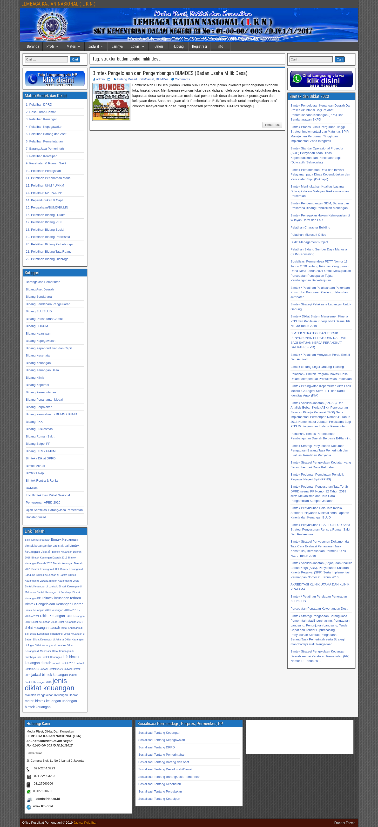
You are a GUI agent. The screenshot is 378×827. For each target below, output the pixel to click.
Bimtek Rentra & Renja (42, 480)
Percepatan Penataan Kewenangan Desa (319, 608)
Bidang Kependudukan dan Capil (49, 348)
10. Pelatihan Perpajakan (43, 171)
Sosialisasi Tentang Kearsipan (159, 798)
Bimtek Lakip (35, 473)
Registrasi (199, 46)
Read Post (272, 125)
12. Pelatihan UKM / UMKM (45, 185)
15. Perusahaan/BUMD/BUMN (47, 207)
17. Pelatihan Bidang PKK (44, 222)
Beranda (33, 46)
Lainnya (117, 46)
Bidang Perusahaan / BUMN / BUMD (51, 414)
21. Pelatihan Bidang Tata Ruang (49, 251)
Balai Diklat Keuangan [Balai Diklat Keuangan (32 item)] (37, 539)
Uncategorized (36, 517)
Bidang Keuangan (38, 363)
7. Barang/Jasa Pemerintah (45, 148)
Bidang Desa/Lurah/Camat (135, 79)
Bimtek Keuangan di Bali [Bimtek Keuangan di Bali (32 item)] (45, 569)
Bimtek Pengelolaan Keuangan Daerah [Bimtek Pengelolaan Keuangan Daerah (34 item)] (54, 604)
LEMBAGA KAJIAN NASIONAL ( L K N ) (58, 4)
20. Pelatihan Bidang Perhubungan (50, 244)
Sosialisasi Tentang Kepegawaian (161, 740)
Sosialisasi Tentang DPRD (156, 747)
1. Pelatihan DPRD (39, 104)
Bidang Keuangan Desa (42, 370)
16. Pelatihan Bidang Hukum (46, 215)
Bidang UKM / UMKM (41, 451)
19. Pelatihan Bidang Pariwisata (48, 237)
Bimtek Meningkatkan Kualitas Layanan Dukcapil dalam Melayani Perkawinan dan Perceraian (319, 191)
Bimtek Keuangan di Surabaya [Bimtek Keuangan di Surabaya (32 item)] (54, 592)
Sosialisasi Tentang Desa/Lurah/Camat (165, 769)
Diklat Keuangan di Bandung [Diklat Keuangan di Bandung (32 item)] (46, 633)
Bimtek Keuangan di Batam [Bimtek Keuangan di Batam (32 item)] (51, 574)
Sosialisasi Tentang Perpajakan (160, 791)
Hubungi (178, 46)
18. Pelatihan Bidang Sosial (45, 229)
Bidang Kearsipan (38, 333)
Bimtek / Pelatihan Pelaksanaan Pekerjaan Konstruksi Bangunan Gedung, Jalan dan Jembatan (320, 292)
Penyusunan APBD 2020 (43, 502)
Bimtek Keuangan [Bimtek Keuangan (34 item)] (64, 539)
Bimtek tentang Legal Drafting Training (317, 367)
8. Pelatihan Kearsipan (41, 156)
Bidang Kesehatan (38, 355)
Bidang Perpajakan (39, 407)
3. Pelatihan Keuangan (42, 119)
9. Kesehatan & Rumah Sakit (46, 163)
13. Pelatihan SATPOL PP (44, 193)
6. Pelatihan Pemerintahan (44, 141)
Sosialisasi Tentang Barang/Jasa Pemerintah (169, 777)
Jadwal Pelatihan (85, 822)
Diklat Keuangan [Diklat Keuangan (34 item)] (52, 616)
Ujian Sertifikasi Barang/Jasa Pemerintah (54, 510)
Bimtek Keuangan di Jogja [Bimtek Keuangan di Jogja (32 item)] (64, 580)
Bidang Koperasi (37, 385)
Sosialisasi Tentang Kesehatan (159, 784)
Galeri (159, 46)
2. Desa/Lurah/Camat (41, 112)
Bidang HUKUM (37, 326)
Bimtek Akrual (35, 466)
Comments (182, 79)
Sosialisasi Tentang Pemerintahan (162, 754)
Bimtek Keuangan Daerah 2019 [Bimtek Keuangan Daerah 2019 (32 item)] (49, 557)
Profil (50, 46)
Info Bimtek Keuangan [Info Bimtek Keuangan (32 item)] (49, 657)
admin (100, 79)
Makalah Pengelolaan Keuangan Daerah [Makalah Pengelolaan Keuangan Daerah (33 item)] (52, 695)
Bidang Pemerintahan (41, 392)
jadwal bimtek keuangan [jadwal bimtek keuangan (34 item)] (49, 675)
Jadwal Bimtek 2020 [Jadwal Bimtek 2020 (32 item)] (51, 668)
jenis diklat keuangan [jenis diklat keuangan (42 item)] (49, 684)
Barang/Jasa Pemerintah (43, 282)
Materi (71, 46)
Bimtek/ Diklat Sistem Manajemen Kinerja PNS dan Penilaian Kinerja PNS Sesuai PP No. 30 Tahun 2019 (320, 321)
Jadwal (93, 46)
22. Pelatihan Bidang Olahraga (47, 259)
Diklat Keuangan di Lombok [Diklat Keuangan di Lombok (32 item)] (50, 645)
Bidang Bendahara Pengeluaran (48, 304)
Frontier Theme (344, 823)
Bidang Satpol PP (38, 443)
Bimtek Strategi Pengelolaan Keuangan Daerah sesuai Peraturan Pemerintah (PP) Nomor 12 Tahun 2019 (319, 656)
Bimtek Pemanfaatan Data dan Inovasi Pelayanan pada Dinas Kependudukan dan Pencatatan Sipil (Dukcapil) (320, 174)
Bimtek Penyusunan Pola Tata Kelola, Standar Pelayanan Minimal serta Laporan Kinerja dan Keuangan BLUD (319, 512)
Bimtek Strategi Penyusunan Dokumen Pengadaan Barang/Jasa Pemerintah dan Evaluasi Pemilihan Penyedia (319, 450)
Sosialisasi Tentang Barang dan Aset (163, 762)
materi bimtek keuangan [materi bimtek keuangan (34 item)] (43, 701)
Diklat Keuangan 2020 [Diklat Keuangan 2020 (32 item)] (44, 621)
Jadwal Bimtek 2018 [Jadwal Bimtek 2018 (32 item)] (63, 663)
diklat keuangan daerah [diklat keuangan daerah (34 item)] (42, 628)
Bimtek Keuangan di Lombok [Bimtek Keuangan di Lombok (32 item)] (41, 586)
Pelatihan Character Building (310, 227)
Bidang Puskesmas (39, 429)
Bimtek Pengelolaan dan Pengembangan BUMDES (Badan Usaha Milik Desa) (169, 73)
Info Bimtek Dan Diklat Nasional (48, 495)
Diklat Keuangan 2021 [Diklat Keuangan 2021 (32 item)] (70, 621)
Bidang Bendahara (39, 296)
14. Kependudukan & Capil (44, 200)
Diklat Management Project (309, 242)
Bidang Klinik (35, 377)
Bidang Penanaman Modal (44, 399)
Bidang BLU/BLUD (39, 311)
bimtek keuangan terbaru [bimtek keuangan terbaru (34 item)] (62, 598)
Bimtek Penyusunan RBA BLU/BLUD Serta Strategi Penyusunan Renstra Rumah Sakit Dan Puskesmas (320, 529)
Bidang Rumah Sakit (40, 436)
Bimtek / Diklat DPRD (41, 458)
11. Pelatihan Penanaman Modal (48, 178)
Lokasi (135, 46)
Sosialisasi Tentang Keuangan (159, 732)
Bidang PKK (34, 422)
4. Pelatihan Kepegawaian (44, 126)
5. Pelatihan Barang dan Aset (46, 134)
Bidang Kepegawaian (40, 341)
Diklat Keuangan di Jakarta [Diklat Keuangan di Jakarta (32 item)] (48, 639)
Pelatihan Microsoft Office (308, 234)
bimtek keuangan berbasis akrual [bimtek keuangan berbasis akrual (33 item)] (46, 545)
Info (220, 46)
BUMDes (162, 79)
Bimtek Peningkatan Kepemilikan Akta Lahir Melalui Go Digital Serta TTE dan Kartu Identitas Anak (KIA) (320, 390)
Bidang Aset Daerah (40, 289)
